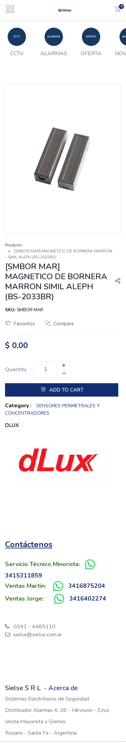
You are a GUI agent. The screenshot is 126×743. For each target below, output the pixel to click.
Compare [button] (59, 323)
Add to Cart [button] (61, 390)
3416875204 (86, 586)
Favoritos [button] (20, 323)
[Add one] (63, 365)
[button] (115, 281)
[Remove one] (63, 373)
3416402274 (87, 599)
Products (13, 245)
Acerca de (63, 688)
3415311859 (23, 575)
